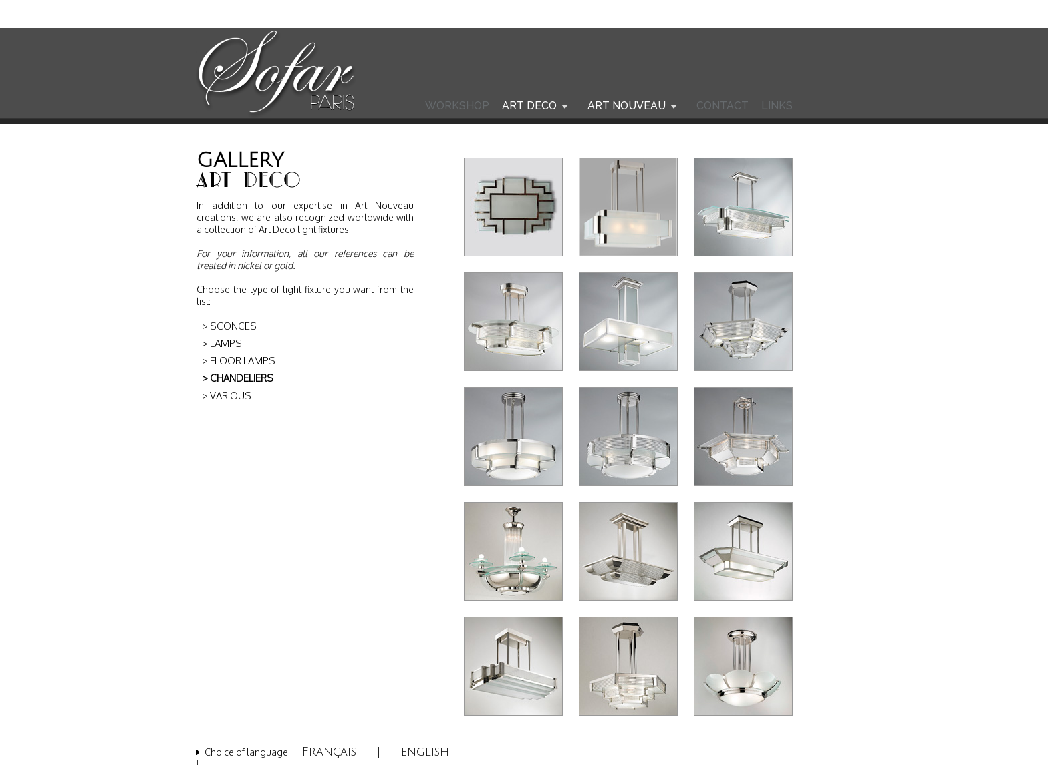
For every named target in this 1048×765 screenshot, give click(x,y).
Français (329, 751)
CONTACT (722, 105)
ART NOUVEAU (626, 105)
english (425, 751)
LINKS (777, 105)
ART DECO (529, 105)
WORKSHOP (457, 105)
